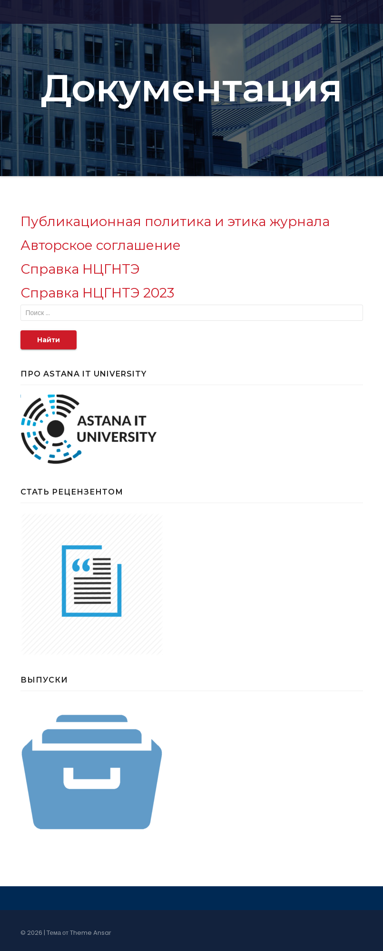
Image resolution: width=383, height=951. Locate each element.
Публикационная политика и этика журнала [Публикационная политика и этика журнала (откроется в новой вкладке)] (175, 221)
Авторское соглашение (100, 245)
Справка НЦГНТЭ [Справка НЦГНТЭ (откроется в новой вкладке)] (80, 269)
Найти (48, 340)
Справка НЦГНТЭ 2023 (97, 293)
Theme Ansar (90, 932)
